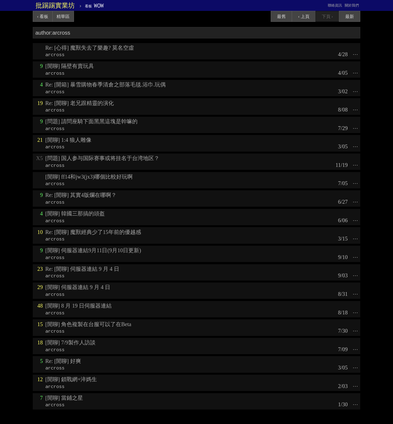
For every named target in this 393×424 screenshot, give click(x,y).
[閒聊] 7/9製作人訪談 (70, 342)
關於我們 (352, 5)
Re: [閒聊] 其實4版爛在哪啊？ (81, 195)
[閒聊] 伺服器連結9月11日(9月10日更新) (93, 250)
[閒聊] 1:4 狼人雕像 (68, 140)
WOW (94, 5)
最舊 (281, 16)
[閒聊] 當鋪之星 (64, 398)
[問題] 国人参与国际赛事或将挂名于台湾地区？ (102, 158)
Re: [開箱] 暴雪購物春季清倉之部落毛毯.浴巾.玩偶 (105, 85)
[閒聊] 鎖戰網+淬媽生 (71, 379)
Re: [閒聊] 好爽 (63, 361)
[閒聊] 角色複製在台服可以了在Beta (88, 324)
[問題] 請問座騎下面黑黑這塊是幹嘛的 (91, 121)
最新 (349, 16)
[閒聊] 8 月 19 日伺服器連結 (78, 306)
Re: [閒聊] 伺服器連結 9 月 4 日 (82, 269)
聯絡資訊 (335, 5)
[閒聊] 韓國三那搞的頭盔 (75, 213)
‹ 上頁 (303, 16)
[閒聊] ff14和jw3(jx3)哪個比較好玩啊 (89, 177)
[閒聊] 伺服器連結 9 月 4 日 (77, 287)
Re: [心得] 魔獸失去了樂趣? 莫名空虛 (89, 48)
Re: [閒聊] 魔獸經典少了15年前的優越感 (93, 232)
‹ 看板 (42, 16)
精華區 (63, 16)
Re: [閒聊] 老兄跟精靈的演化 (79, 103)
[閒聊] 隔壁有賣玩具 (69, 66)
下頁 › (327, 16)
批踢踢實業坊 (55, 5)
